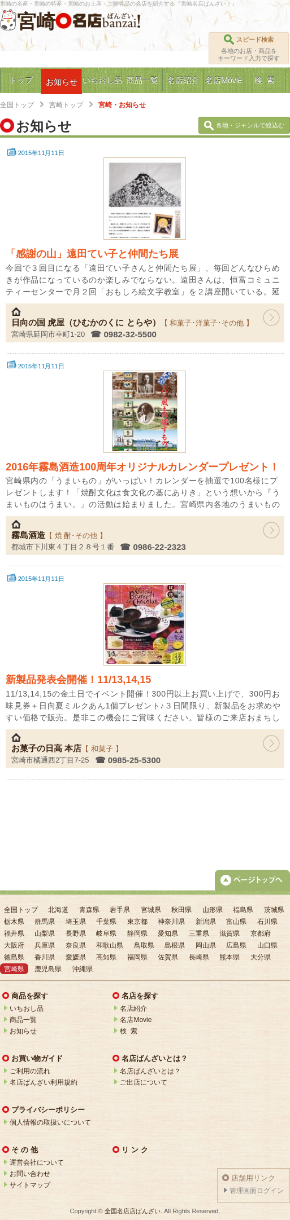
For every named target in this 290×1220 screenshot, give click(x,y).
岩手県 (120, 910)
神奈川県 (171, 922)
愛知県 (168, 933)
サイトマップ (30, 1185)
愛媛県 (76, 957)
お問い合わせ (30, 1174)
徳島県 (14, 957)
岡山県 (206, 945)
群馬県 (44, 922)
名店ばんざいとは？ (150, 1071)
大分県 (260, 957)
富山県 (236, 922)
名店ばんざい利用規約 (43, 1082)
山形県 (212, 910)
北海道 (58, 910)
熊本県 (229, 957)
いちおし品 (27, 1008)
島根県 (175, 945)
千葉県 (106, 922)
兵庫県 (44, 945)
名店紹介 (133, 1008)
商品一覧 (23, 1020)
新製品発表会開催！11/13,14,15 (78, 679)
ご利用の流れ (30, 1071)
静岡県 (137, 933)
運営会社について (37, 1162)
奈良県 (76, 945)
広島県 (236, 945)
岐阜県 (106, 933)
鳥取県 (144, 945)
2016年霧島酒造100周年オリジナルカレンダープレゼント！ (142, 467)
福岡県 (137, 957)
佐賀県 (168, 957)
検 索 (128, 1031)
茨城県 (274, 910)
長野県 (76, 933)
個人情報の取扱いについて (50, 1122)
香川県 (44, 957)
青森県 (89, 910)
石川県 (267, 922)
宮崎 (36, 21)
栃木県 (14, 922)
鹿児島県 (48, 969)
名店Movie (136, 1020)
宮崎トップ (66, 105)
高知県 (106, 957)
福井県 (14, 933)
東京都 (137, 922)
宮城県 (151, 910)
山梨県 (44, 933)
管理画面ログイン (257, 1191)
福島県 (243, 910)
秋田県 (181, 910)
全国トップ (17, 105)
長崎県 (199, 957)
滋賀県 (229, 933)
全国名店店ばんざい (133, 1211)
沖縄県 (82, 969)
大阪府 (14, 945)
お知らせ (23, 1031)
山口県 (267, 945)
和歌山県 (109, 945)
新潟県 (206, 922)
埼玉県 (76, 922)
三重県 (199, 933)
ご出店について (143, 1082)
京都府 (260, 933)
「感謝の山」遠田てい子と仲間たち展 (92, 253)
